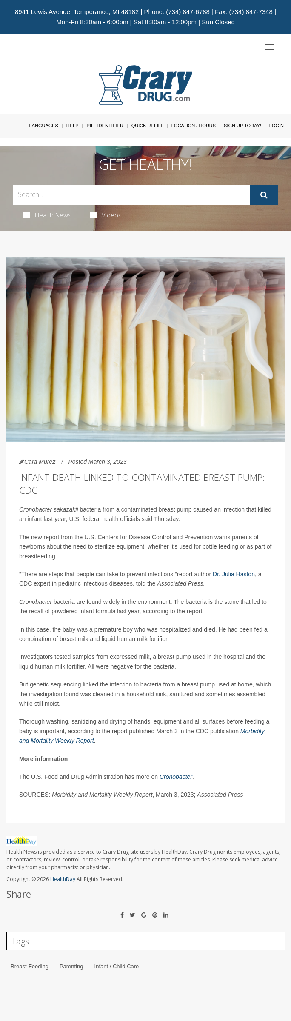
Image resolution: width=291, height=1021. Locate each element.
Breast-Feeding (29, 966)
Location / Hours (193, 125)
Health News (47, 215)
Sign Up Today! (242, 125)
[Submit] (264, 195)
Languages (43, 125)
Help (72, 125)
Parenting (71, 966)
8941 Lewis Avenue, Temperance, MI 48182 (77, 11)
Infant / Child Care (116, 966)
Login (276, 125)
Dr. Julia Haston (234, 574)
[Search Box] (131, 195)
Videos (106, 215)
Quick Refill (147, 125)
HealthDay (62, 879)
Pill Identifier (104, 125)
